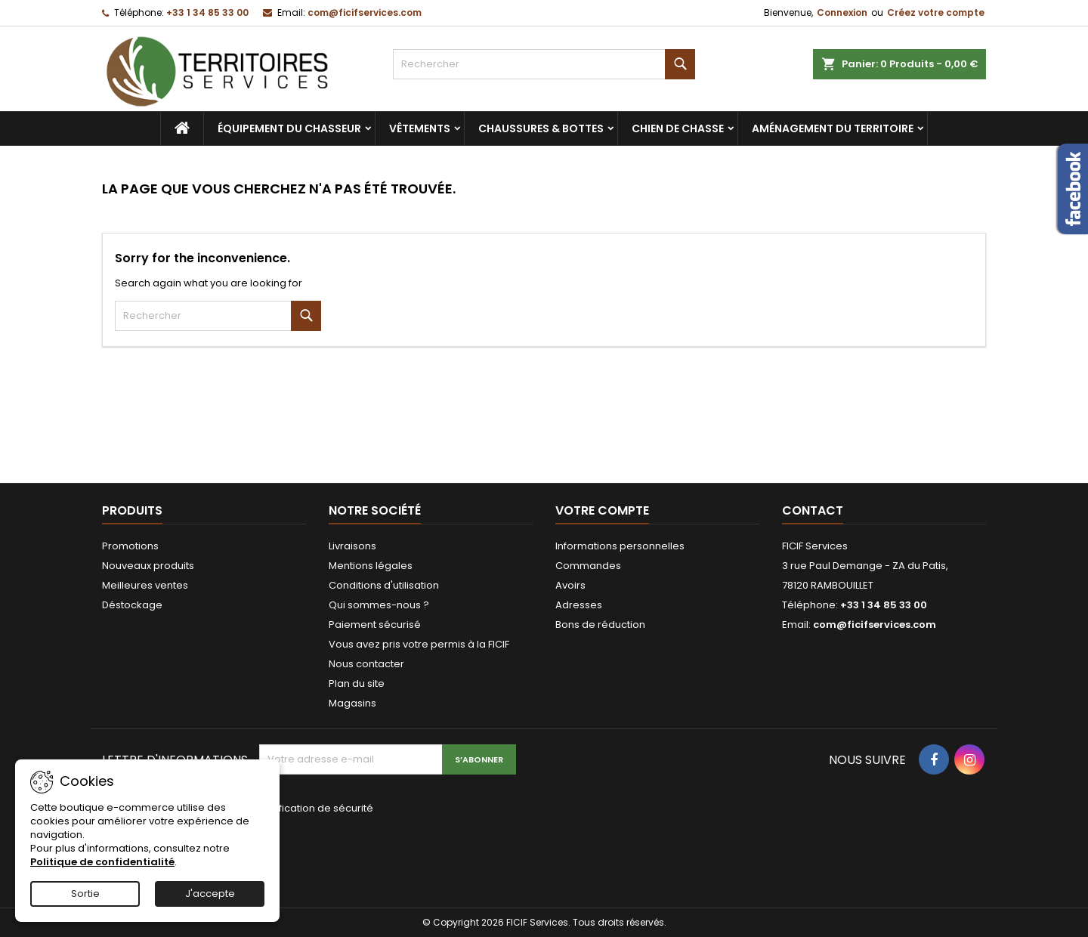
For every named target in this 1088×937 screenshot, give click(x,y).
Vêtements (419, 128)
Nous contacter (366, 664)
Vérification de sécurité (316, 808)
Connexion (842, 12)
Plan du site (357, 683)
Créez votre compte (935, 12)
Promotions (130, 546)
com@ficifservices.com (365, 12)
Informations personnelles (620, 546)
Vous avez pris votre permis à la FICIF (419, 644)
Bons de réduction (600, 624)
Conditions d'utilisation (384, 585)
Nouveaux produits (148, 565)
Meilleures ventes (145, 585)
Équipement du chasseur (289, 128)
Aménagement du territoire (832, 128)
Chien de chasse (678, 128)
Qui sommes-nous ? (379, 605)
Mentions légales (371, 565)
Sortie (85, 893)
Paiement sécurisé (375, 624)
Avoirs (570, 585)
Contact (812, 510)
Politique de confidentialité (102, 862)
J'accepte (210, 893)
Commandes (588, 565)
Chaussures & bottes (541, 128)
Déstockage (132, 605)
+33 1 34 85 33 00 (207, 12)
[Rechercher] (544, 64)
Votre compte (602, 510)
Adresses (578, 605)
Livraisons (352, 546)
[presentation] (360, 851)
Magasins (352, 703)
